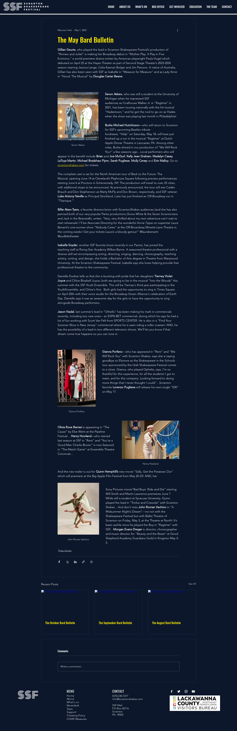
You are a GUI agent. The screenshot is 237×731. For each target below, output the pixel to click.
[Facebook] (171, 691)
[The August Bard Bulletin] (172, 603)
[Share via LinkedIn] (75, 561)
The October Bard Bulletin (60, 623)
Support (71, 712)
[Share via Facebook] (59, 561)
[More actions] (177, 30)
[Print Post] (91, 561)
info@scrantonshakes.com (127, 699)
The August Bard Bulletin (166, 623)
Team (70, 708)
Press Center (65, 550)
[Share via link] (83, 561)
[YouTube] (193, 691)
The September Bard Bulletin (115, 623)
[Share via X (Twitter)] (67, 561)
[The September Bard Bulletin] (118, 603)
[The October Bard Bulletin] (65, 603)
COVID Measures (77, 718)
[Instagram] (186, 691)
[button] (177, 7)
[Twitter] (179, 691)
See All (192, 583)
